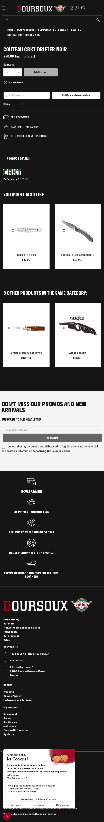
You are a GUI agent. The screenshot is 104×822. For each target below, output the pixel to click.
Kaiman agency (48, 813)
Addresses (9, 725)
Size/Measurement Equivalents (21, 627)
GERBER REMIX (77, 353)
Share (14, 103)
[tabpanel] (26, 238)
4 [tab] (57, 377)
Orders (7, 717)
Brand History (11, 619)
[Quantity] (12, 72)
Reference (10, 179)
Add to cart (41, 72)
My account (10, 713)
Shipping (8, 691)
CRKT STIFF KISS (26, 255)
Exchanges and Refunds (17, 699)
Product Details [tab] (18, 158)
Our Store (9, 623)
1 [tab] (50, 278)
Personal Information (16, 729)
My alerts (8, 733)
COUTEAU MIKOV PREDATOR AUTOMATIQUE (26, 354)
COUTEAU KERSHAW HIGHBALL (77, 255)
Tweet (18, 103)
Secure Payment (13, 695)
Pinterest (22, 103)
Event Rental (10, 631)
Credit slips (10, 721)
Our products (11, 635)
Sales (6, 639)
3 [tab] (53, 377)
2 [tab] (53, 278)
